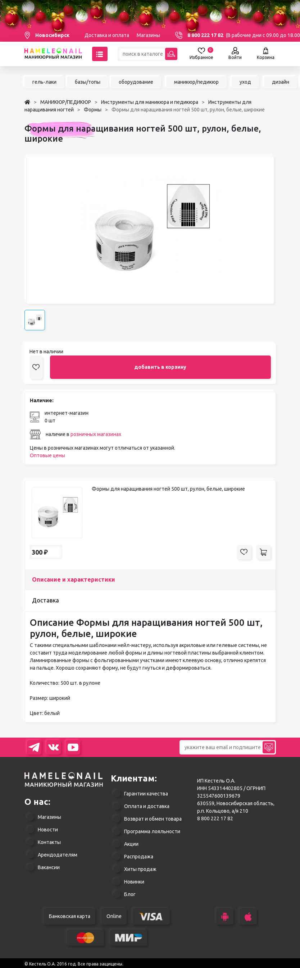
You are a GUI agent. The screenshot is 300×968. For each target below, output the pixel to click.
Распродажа (138, 856)
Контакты (49, 842)
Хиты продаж (140, 869)
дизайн (280, 82)
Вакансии (49, 867)
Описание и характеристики (73, 579)
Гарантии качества (146, 794)
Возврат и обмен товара (153, 819)
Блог (130, 894)
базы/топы (87, 82)
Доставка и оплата (107, 35)
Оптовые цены (47, 455)
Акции (131, 844)
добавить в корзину (160, 367)
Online (114, 916)
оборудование (136, 82)
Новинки (134, 882)
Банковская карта (69, 916)
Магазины (148, 35)
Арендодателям (57, 855)
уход (245, 82)
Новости (48, 829)
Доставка (45, 600)
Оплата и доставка (146, 806)
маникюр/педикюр (196, 82)
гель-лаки (44, 82)
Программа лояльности (152, 831)
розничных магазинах (96, 434)
